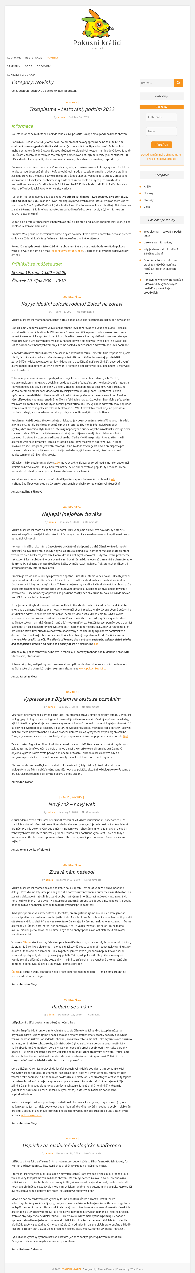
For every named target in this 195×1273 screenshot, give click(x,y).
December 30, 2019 (68, 872)
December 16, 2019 (68, 1146)
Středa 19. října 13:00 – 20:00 (38, 265)
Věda (77, 290)
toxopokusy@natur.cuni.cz (67, 243)
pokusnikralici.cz (31, 1107)
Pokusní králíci (97, 43)
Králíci (65, 790)
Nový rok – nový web (71, 797)
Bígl (125, 729)
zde (57, 455)
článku (27, 935)
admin (61, 110)
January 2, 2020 (68, 699)
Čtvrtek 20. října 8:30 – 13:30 (38, 273)
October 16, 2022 (79, 110)
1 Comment (93, 1007)
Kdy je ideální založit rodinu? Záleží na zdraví (71, 296)
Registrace (40, 58)
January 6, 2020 (69, 514)
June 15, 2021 (64, 304)
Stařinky (77, 58)
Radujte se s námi (72, 999)
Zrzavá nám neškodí (71, 865)
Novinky (59, 58)
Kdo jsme (20, 58)
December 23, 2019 (70, 1007)
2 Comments (90, 514)
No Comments (85, 304)
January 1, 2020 (68, 804)
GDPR (92, 58)
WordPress (136, 1262)
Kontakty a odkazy (134, 58)
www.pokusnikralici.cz (92, 661)
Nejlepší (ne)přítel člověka (71, 507)
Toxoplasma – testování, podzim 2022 (71, 102)
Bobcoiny (107, 58)
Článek (15, 964)
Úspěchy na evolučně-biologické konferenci (71, 1138)
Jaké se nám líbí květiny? (159, 236)
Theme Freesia (106, 1262)
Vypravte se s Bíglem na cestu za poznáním (71, 691)
